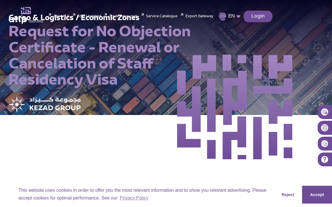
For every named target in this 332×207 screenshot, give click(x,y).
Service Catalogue (161, 16)
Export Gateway (199, 16)
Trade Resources (123, 16)
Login (258, 16)
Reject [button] (288, 194)
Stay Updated (89, 16)
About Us (61, 16)
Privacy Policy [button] (134, 197)
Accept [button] (317, 194)
